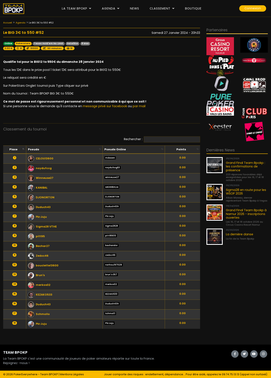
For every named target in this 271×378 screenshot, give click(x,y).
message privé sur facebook (105, 106)
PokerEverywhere (25, 374)
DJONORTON (41, 197)
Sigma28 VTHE (42, 226)
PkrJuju (37, 217)
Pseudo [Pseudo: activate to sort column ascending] (33, 149)
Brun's (36, 275)
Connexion (253, 8)
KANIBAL (37, 187)
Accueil (7, 22)
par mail (139, 106)
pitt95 (36, 236)
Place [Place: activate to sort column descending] (13, 149)
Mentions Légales (72, 374)
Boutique (193, 8)
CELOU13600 (40, 158)
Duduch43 (39, 207)
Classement (162, 8)
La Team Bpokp (76, 8)
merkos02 (39, 285)
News (134, 8)
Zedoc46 (38, 255)
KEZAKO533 (40, 294)
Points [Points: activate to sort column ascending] (181, 149)
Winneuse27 (40, 178)
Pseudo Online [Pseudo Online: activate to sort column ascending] (115, 149)
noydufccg (40, 168)
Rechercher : (162, 139)
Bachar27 (39, 246)
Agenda (110, 8)
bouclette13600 (43, 265)
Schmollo (39, 314)
